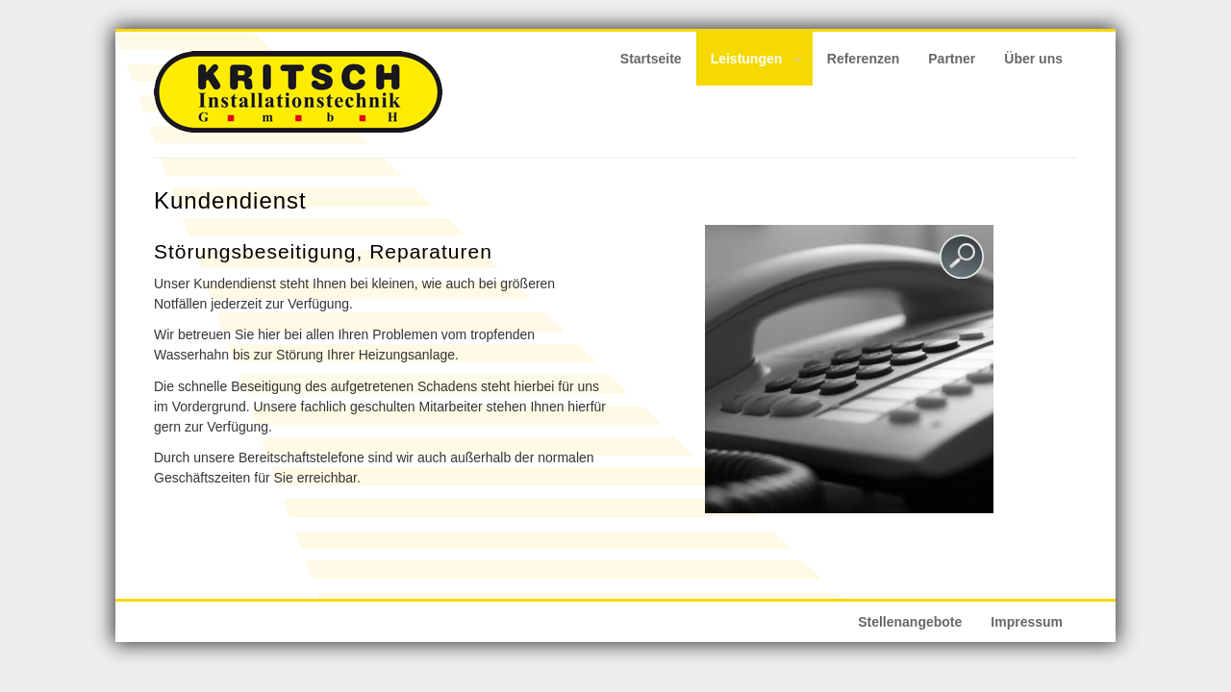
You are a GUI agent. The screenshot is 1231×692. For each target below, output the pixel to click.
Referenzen (863, 58)
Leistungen (749, 61)
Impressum (1027, 622)
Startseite (651, 58)
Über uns (1033, 58)
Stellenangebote (910, 622)
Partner (951, 58)
